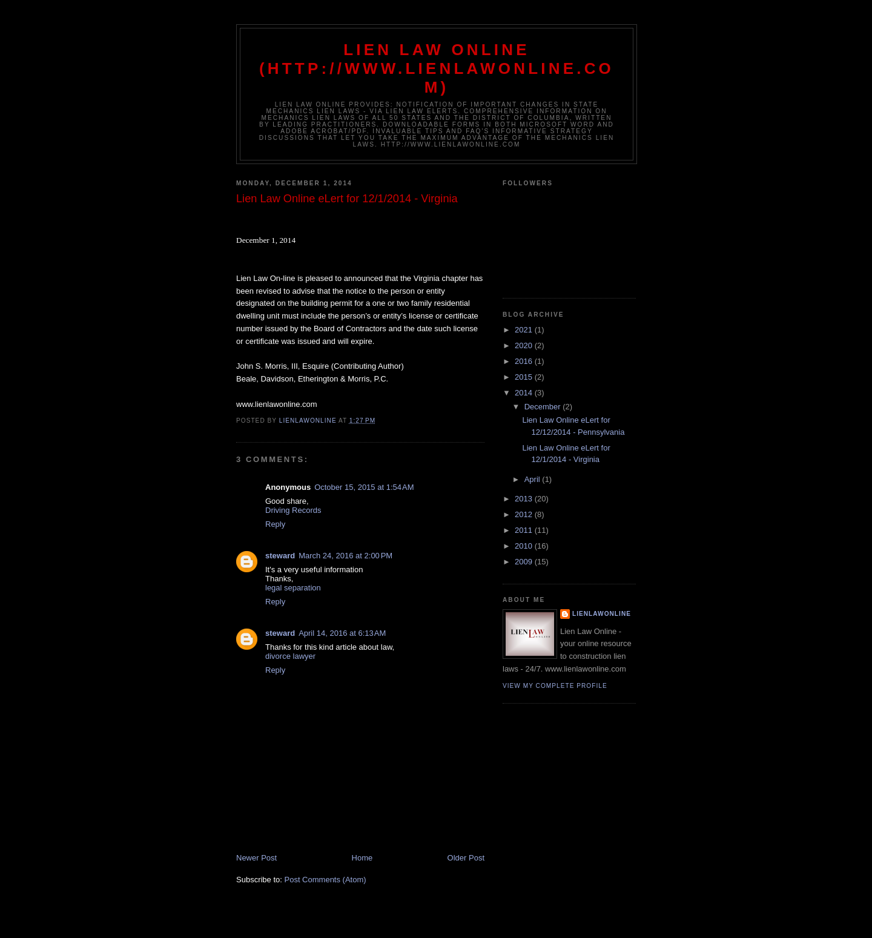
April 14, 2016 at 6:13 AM (342, 633)
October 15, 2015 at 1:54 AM (364, 487)
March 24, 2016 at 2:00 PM (345, 555)
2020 (525, 345)
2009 (525, 561)
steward (280, 555)
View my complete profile (555, 685)
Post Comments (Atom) (325, 879)
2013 (525, 498)
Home (362, 857)
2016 (525, 361)
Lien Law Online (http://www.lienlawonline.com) (436, 68)
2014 (525, 392)
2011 (525, 530)
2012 (525, 514)
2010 (525, 545)
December (543, 406)
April (533, 479)
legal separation (293, 587)
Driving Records (293, 510)
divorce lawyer (290, 656)
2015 (525, 376)
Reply (275, 524)
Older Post (466, 857)
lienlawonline (601, 613)
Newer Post (256, 857)
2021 (525, 329)
